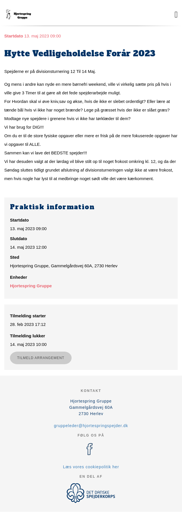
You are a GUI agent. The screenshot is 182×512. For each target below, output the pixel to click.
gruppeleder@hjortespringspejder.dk (91, 425)
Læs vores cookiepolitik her (91, 467)
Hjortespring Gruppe (31, 285)
